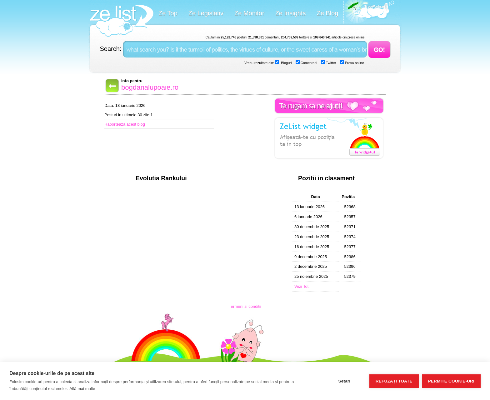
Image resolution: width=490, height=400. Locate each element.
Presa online (354, 63)
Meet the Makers (369, 12)
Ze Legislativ (205, 13)
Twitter (330, 63)
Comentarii (308, 63)
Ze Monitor (249, 13)
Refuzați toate (394, 381)
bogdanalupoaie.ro (149, 87)
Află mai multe (82, 388)
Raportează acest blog (124, 124)
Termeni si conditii (245, 306)
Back (111, 85)
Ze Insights (290, 13)
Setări (344, 381)
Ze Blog (327, 13)
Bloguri (286, 63)
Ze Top (168, 13)
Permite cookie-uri (451, 381)
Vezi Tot (301, 286)
